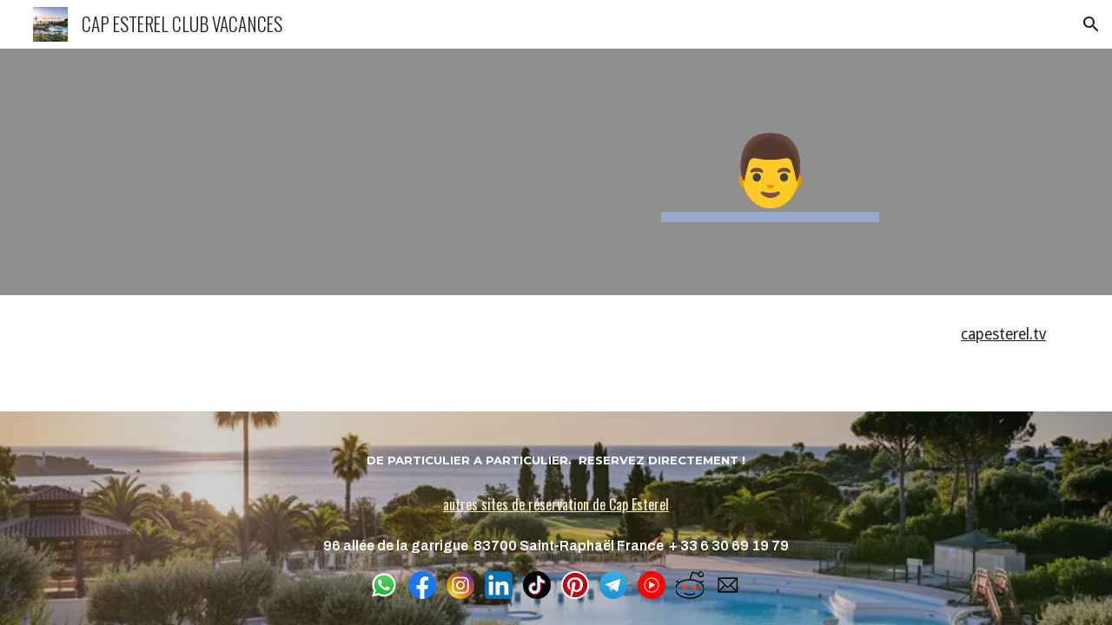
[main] (769, 172)
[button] (1091, 24)
